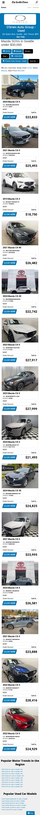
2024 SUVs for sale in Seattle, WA (12, 771)
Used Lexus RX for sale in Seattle (12, 809)
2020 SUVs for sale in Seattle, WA (12, 782)
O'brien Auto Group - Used (14, 61)
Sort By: (34, 61)
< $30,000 (16, 56)
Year (5, 56)
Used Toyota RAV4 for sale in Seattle (13, 803)
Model (28, 51)
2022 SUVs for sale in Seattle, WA (12, 778)
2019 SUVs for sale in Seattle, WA (12, 784)
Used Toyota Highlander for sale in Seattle (15, 799)
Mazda (17, 51)
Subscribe (36, 7)
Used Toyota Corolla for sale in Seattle (13, 807)
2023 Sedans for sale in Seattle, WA (13, 776)
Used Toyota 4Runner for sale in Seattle (14, 805)
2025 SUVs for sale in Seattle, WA (12, 769)
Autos (3, 7)
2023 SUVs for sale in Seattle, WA (12, 773)
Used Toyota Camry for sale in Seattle (13, 801)
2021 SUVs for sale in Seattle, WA (12, 780)
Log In (29, 7)
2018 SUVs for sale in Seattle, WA (12, 786)
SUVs (6, 51)
